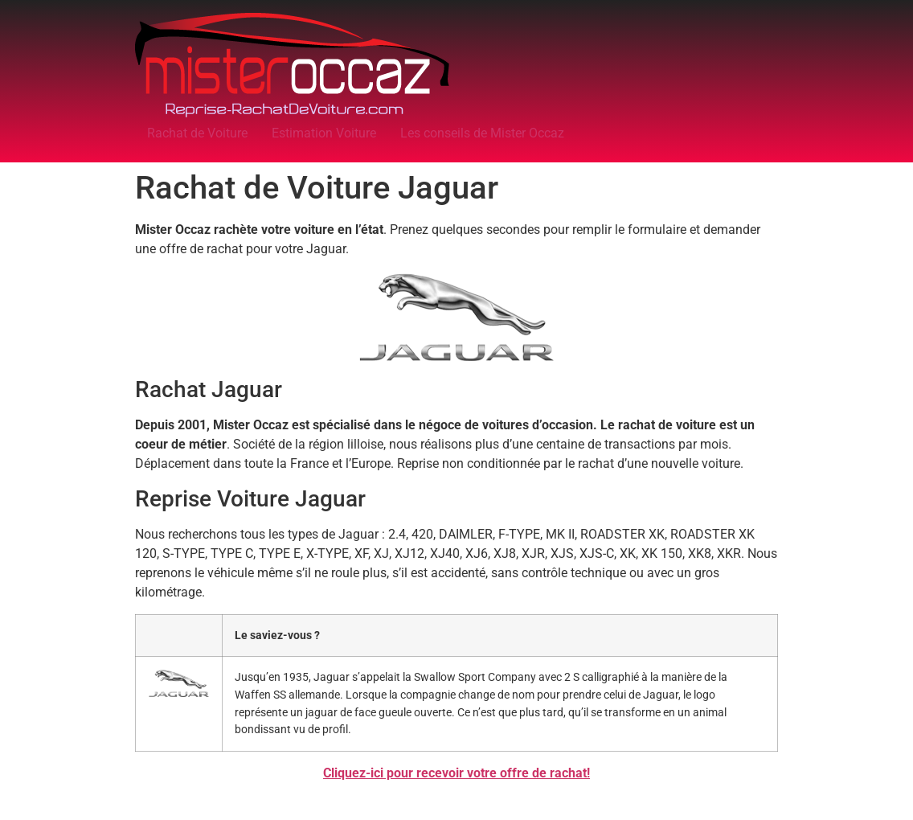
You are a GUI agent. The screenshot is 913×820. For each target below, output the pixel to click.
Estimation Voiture (324, 133)
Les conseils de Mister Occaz (482, 133)
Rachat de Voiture (197, 133)
